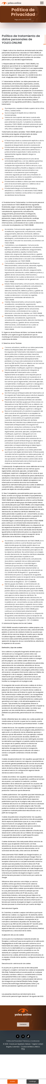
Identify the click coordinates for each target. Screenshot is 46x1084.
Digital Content (37, 1044)
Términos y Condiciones (31, 1041)
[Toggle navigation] (41, 3)
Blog (23, 1049)
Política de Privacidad (14, 1041)
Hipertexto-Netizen (23, 1044)
